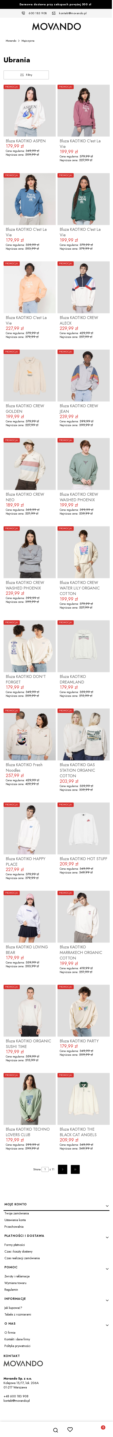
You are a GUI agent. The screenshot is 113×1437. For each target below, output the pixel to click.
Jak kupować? (13, 1308)
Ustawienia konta (15, 1220)
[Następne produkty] (62, 1169)
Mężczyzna (28, 41)
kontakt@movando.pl (73, 13)
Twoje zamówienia (16, 1213)
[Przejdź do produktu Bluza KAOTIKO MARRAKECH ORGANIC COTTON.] (83, 916)
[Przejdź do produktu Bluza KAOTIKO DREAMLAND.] (83, 646)
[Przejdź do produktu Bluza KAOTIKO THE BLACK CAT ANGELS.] (83, 1099)
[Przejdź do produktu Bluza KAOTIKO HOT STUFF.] (83, 828)
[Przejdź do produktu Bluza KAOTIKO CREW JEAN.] (83, 375)
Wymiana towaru (15, 1283)
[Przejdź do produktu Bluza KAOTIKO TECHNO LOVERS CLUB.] (30, 1099)
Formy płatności (14, 1245)
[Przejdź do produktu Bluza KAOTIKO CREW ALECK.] (83, 287)
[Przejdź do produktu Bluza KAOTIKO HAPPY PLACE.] (30, 828)
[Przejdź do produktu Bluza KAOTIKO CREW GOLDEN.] (30, 375)
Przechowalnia (14, 1226)
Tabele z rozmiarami (17, 1314)
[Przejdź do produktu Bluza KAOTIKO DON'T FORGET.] (30, 646)
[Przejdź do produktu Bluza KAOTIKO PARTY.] (83, 1010)
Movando (11, 41)
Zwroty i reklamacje (17, 1276)
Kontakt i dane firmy (17, 1339)
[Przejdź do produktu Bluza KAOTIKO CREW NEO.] (30, 464)
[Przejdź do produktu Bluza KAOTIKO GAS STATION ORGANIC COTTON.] (83, 734)
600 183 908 (38, 13)
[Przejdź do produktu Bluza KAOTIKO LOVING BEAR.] (30, 916)
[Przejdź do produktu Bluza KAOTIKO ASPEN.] (30, 110)
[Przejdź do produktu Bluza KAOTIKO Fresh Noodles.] (30, 734)
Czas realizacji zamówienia (22, 1258)
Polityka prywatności (17, 1346)
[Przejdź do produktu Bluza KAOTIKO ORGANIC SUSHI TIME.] (30, 1010)
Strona (37, 1169)
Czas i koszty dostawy (18, 1251)
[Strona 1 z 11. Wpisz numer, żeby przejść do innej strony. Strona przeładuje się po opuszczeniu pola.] (45, 1169)
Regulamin (11, 1289)
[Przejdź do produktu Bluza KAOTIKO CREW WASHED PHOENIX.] (83, 464)
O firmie (9, 1332)
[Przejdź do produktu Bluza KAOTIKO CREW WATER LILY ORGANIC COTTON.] (83, 552)
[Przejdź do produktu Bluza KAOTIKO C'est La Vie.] (83, 110)
